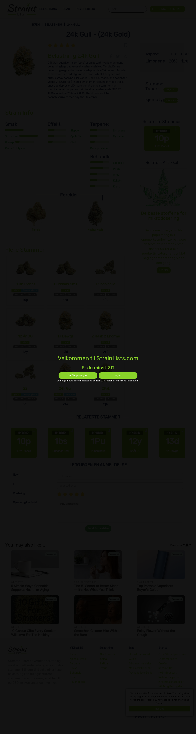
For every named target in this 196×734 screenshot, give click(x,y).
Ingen (118, 375)
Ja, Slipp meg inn (78, 375)
